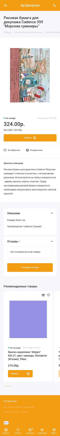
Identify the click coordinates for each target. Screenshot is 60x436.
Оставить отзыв (30, 267)
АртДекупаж (30, 5)
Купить (20, 373)
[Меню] (5, 5)
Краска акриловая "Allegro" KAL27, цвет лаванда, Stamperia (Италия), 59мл (27, 355)
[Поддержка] (54, 5)
